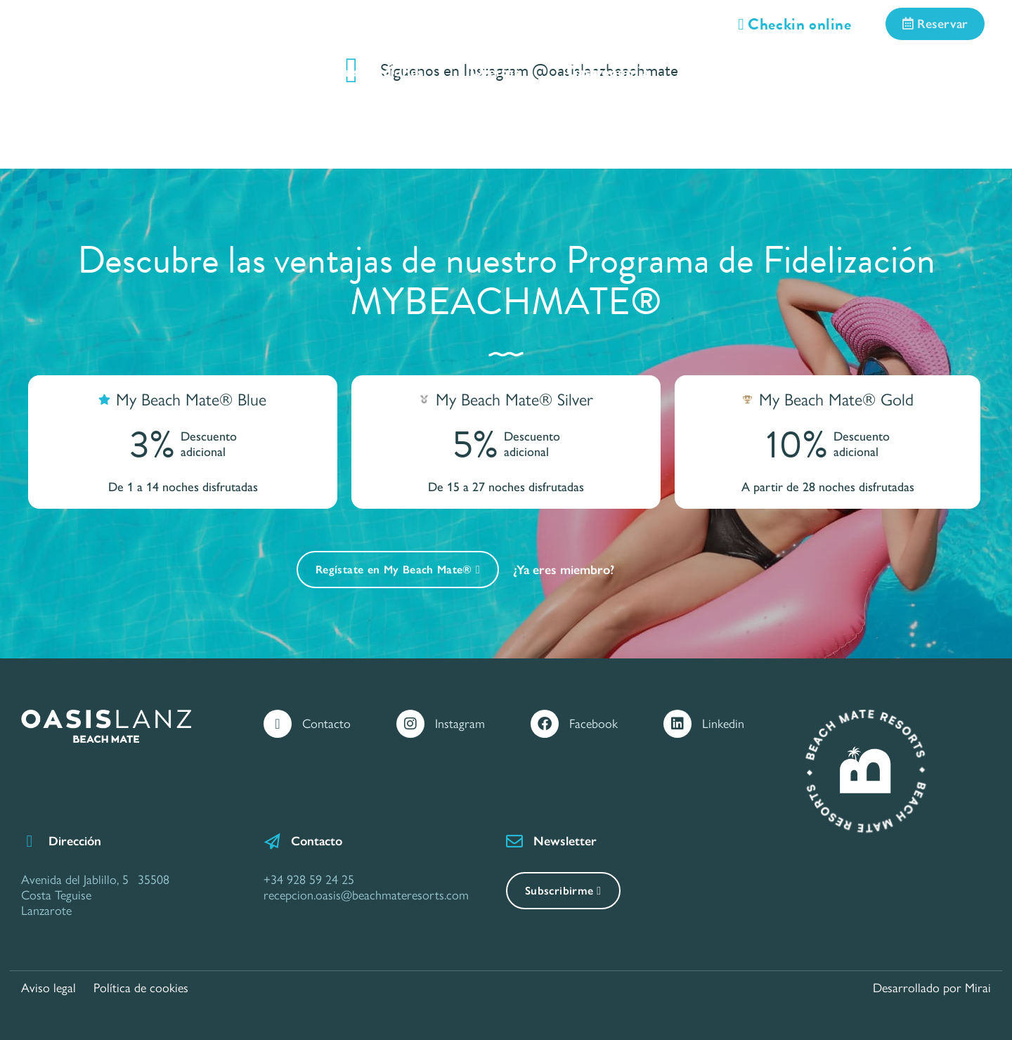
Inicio (72, 71)
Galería (828, 71)
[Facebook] (545, 724)
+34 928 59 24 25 (309, 880)
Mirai (978, 988)
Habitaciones (180, 71)
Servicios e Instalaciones (346, 71)
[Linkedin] (677, 724)
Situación (727, 71)
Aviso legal (48, 988)
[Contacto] (278, 724)
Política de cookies (140, 988)
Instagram (460, 724)
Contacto (928, 71)
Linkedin (723, 724)
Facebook (593, 724)
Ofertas (494, 71)
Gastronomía (607, 71)
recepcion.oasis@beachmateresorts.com (366, 895)
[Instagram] (410, 724)
